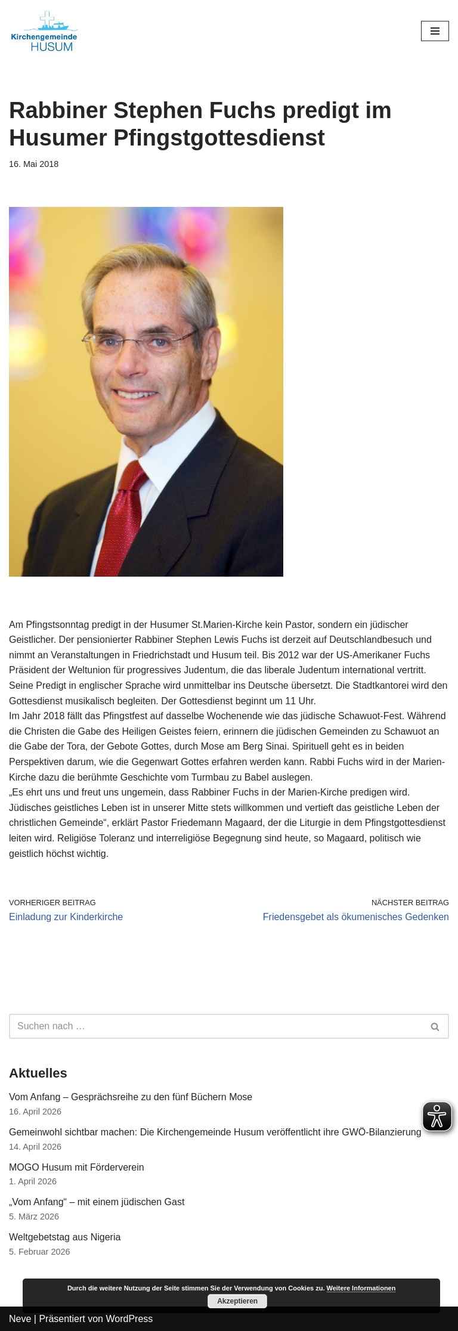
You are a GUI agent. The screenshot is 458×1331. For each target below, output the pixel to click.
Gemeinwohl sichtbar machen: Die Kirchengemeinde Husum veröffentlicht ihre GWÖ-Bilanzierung (215, 1132)
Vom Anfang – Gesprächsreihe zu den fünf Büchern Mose (130, 1097)
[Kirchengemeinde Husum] (45, 30)
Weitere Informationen (361, 1288)
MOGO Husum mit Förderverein (76, 1167)
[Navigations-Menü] (435, 31)
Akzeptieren (237, 1301)
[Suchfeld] (215, 1026)
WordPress (129, 1319)
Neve (20, 1319)
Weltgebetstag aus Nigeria (64, 1237)
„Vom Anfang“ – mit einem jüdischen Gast (96, 1202)
